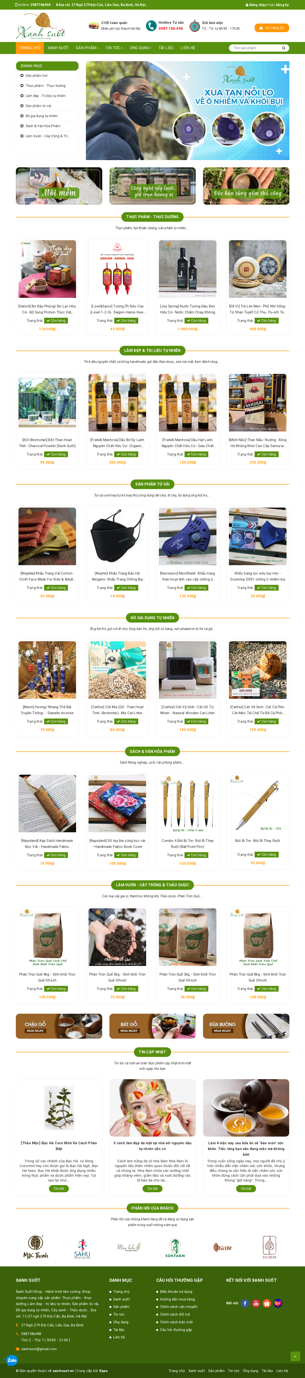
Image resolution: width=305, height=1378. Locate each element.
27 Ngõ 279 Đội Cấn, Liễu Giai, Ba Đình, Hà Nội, (109, 5)
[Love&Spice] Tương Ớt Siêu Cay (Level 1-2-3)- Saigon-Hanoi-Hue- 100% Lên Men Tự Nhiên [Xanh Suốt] (117, 309)
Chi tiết (59, 1189)
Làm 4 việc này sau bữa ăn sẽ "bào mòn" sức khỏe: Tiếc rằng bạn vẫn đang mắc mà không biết (246, 1149)
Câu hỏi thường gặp (176, 1330)
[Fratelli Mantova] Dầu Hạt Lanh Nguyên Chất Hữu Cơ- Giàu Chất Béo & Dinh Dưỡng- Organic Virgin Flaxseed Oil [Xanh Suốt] (188, 443)
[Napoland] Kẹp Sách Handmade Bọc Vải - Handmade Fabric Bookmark (47, 844)
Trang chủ (29, 48)
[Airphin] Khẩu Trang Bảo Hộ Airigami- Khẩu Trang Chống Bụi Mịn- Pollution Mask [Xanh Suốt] (117, 576)
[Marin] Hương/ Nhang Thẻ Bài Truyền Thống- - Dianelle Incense (47, 710)
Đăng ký (282, 5)
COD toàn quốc (114, 23)
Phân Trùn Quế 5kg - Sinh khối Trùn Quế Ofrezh (117, 977)
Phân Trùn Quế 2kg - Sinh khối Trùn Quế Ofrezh (188, 977)
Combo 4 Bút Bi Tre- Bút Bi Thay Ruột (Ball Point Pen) (187, 844)
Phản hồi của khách (152, 1208)
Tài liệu (166, 48)
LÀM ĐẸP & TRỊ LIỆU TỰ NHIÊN (152, 350)
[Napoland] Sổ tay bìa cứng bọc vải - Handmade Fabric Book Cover (117, 844)
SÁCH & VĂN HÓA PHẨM (152, 751)
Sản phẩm (87, 48)
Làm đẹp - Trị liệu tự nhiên (46, 96)
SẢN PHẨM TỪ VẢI (152, 484)
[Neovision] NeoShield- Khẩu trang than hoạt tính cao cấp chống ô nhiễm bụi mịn (187, 576)
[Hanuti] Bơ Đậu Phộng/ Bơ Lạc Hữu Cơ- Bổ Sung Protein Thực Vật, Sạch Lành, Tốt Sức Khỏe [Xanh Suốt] (47, 309)
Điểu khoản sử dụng (176, 1291)
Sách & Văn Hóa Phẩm (43, 126)
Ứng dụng (141, 48)
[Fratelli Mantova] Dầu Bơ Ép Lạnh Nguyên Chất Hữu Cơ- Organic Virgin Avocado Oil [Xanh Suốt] (117, 443)
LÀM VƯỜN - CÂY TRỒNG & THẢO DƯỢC (152, 885)
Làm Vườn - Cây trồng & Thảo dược (50, 136)
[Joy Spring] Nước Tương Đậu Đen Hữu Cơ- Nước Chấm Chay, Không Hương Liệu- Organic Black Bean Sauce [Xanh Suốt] (187, 309)
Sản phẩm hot (37, 76)
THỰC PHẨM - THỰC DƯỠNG (152, 217)
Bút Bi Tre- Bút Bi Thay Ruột (257, 841)
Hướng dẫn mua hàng (177, 1299)
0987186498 (40, 5)
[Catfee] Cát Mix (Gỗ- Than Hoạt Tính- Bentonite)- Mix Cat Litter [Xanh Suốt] (117, 710)
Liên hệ (188, 48)
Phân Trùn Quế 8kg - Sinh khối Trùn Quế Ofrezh (47, 977)
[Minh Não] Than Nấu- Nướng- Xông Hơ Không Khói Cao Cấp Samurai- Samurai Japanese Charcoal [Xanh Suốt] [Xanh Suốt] (258, 443)
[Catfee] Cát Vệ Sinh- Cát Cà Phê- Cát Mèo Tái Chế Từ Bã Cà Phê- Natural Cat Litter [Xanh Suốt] (257, 710)
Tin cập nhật (152, 1052)
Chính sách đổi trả (175, 1314)
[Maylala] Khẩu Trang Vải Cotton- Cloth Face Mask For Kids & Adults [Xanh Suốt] (47, 576)
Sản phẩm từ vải (38, 106)
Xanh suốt (58, 48)
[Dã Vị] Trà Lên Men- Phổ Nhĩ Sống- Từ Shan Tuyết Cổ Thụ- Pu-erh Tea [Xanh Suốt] (258, 309)
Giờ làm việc (212, 23)
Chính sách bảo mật (176, 1322)
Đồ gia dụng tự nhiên (42, 116)
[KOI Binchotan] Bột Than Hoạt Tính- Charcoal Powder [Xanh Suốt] (47, 443)
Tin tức (114, 48)
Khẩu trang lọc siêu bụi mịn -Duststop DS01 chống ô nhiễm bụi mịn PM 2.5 (257, 576)
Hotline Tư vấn (171, 22)
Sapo (103, 1371)
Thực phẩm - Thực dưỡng (46, 86)
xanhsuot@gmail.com (39, 1349)
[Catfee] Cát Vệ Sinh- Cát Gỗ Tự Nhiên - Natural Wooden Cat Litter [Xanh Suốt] (187, 710)
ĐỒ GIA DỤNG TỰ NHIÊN (152, 618)
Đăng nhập (256, 5)
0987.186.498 (171, 28)
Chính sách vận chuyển (178, 1307)
